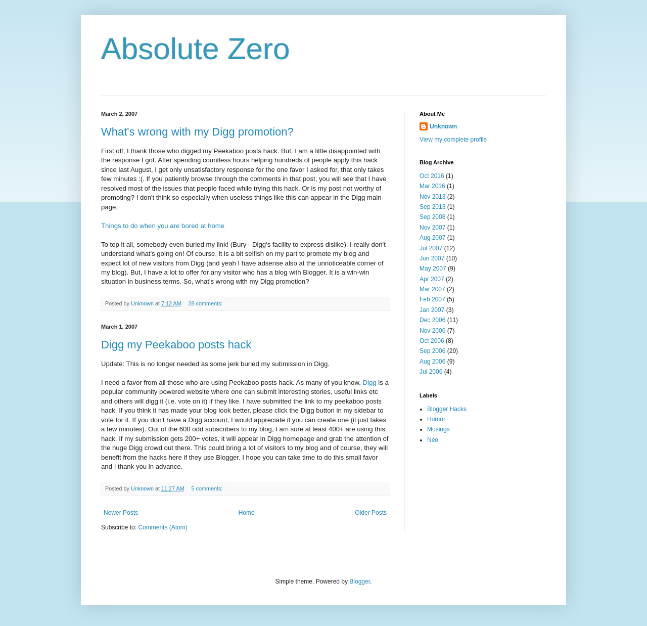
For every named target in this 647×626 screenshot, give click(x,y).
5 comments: (207, 488)
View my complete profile (453, 139)
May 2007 (433, 268)
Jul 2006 (431, 371)
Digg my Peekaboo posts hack (176, 344)
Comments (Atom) (162, 527)
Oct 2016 (432, 176)
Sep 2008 (432, 216)
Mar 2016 (432, 186)
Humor (436, 419)
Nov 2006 (432, 330)
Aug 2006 (432, 361)
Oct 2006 (432, 340)
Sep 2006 (432, 350)
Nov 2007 (432, 227)
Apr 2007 (432, 279)
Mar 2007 (432, 289)
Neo (432, 439)
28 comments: (206, 303)
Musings (438, 429)
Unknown (443, 126)
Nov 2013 (432, 196)
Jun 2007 (432, 258)
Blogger (359, 581)
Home (247, 512)
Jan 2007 (432, 310)
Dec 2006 (432, 320)
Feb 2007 (432, 299)
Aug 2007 (432, 237)
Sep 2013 (432, 206)
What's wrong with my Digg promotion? (197, 131)
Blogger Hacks (447, 409)
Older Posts (371, 512)
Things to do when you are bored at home (162, 226)
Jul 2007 (431, 248)
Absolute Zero (195, 49)
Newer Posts (121, 512)
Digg (370, 382)
